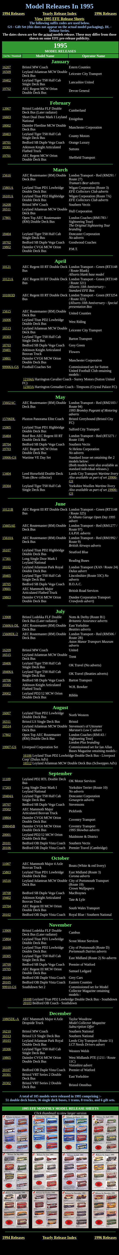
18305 (6, 956)
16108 (27, 999)
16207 (6, 67)
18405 (6, 575)
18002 (6, 125)
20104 (6, 977)
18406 (6, 663)
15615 (6, 311)
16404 (6, 436)
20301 (6, 1074)
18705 (6, 584)
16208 (6, 204)
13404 (6, 473)
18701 (6, 142)
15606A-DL (10, 625)
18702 (6, 242)
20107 (6, 1070)
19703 (6, 449)
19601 (6, 589)
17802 (6, 735)
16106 (27, 755)
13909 (6, 930)
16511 (6, 209)
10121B (7, 509)
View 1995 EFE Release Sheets (59, 19)
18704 (6, 444)
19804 (6, 817)
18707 (6, 804)
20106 (6, 848)
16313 (6, 1036)
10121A (7, 279)
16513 (6, 328)
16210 (6, 1031)
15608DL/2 (10, 634)
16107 (6, 550)
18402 (6, 80)
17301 (6, 558)
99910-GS (9, 987)
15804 (6, 939)
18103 (6, 1040)
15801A (7, 187)
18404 (6, 234)
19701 (6, 155)
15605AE (8, 525)
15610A (7, 538)
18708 (6, 893)
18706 (6, 680)
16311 (6, 721)
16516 (6, 880)
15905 (6, 427)
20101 (6, 843)
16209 (6, 650)
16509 (6, 72)
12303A (28, 387)
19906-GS (9, 457)
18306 (6, 1049)
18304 (6, 486)
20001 (6, 834)
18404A (7, 796)
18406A (7, 672)
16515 (6, 655)
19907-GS (9, 747)
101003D (8, 295)
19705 (6, 969)
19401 (6, 350)
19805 (6, 1057)
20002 (6, 693)
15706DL (8, 419)
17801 (6, 218)
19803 (6, 597)
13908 (6, 617)
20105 (6, 982)
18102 (6, 567)
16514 (6, 726)
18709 (6, 964)
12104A (28, 379)
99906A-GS (10, 367)
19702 (6, 89)
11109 (6, 779)
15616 (6, 175)
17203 (6, 787)
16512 (27, 763)
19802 (6, 247)
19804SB (8, 826)
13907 (6, 108)
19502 (6, 809)
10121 (6, 267)
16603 (6, 117)
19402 (6, 897)
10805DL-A (10, 1019)
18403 (6, 134)
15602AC (8, 403)
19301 (6, 147)
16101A (7, 196)
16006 (6, 320)
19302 (6, 685)
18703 (6, 345)
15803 (6, 872)
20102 (6, 914)
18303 (6, 337)
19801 (6, 358)
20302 (6, 1083)
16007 (6, 713)
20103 (27, 1003)
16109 (6, 947)
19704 (6, 906)
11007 (6, 864)
